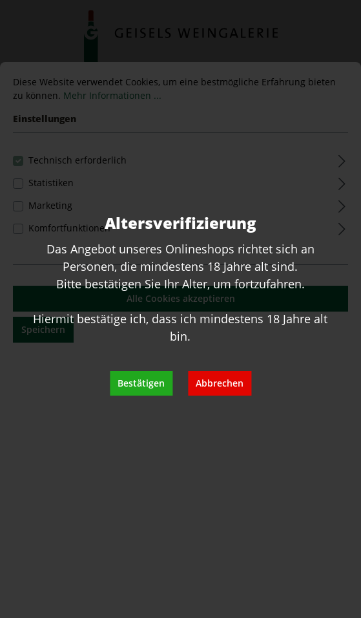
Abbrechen (219, 383)
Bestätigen (141, 383)
